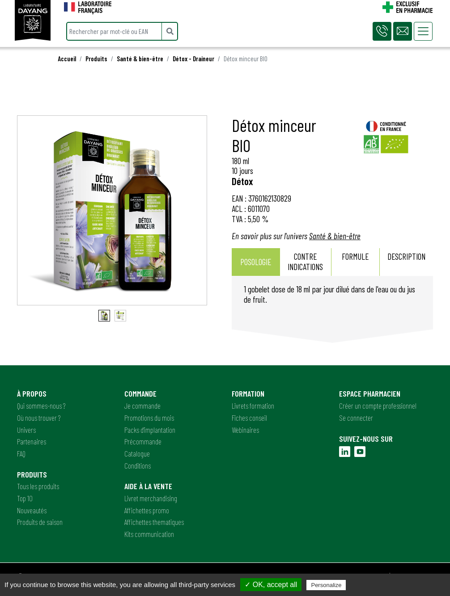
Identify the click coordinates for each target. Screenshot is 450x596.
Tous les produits (38, 486)
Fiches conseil (249, 417)
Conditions (137, 465)
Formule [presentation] (355, 261)
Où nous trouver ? (38, 417)
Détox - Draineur (193, 59)
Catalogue (137, 453)
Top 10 (25, 498)
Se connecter (356, 417)
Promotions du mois (149, 417)
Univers (26, 429)
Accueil (67, 59)
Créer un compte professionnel (377, 405)
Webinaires (245, 429)
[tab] (256, 262)
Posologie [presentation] (255, 262)
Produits (96, 59)
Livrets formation (253, 405)
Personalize (326, 585)
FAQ (21, 453)
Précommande (142, 441)
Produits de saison (40, 521)
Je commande (142, 405)
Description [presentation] (406, 261)
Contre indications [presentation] (305, 261)
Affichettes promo (146, 510)
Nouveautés (32, 510)
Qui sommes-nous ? (41, 405)
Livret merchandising (150, 498)
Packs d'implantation (149, 429)
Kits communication (149, 533)
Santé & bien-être (140, 59)
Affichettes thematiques (154, 521)
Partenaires (31, 441)
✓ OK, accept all (271, 584)
